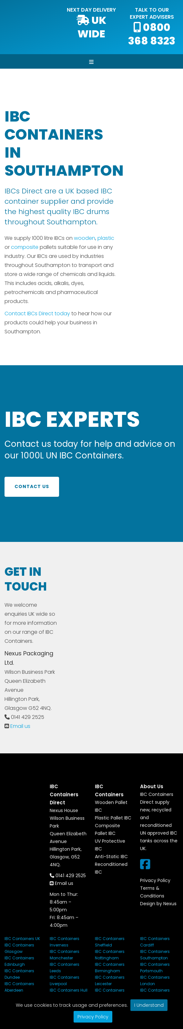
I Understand (149, 1005)
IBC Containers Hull (68, 990)
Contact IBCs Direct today (37, 313)
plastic (105, 238)
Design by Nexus (158, 903)
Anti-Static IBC (111, 856)
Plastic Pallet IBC (113, 818)
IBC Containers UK (22, 938)
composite (24, 247)
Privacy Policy (92, 1017)
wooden (84, 238)
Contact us (32, 486)
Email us (20, 726)
